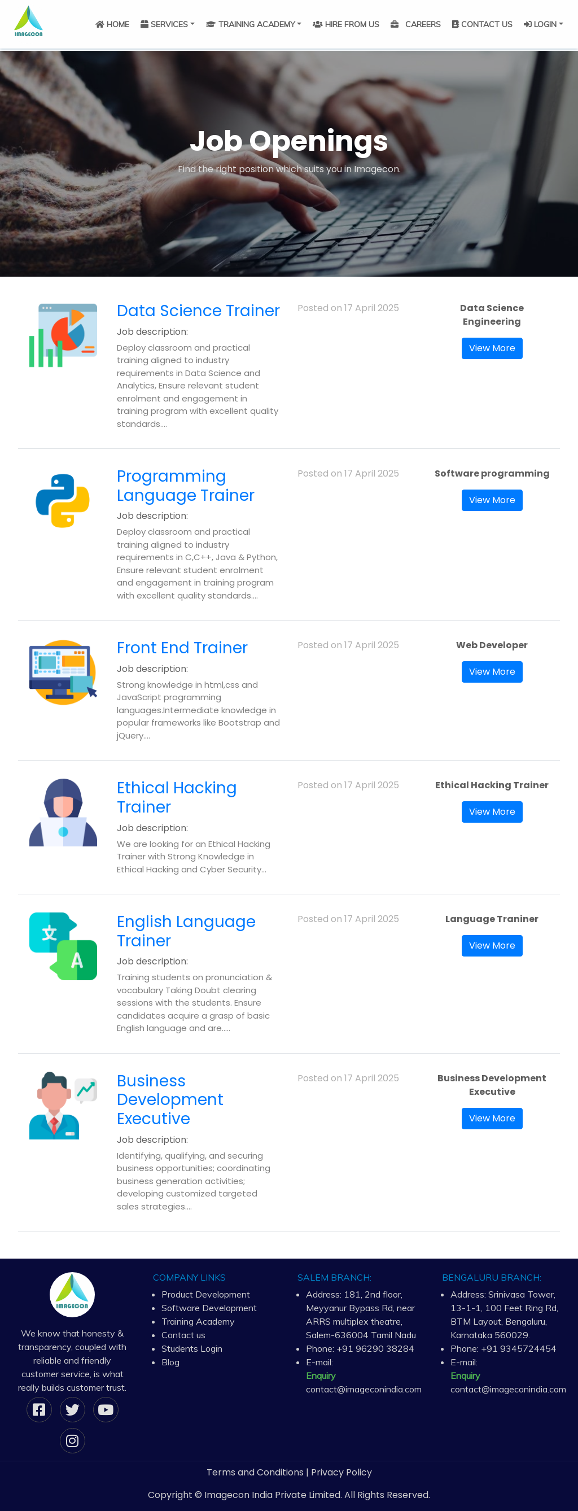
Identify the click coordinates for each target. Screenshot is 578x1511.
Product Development (205, 1294)
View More (492, 348)
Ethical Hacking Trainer (177, 797)
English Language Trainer (186, 931)
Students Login (191, 1348)
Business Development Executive (170, 1100)
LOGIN (540, 24)
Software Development (209, 1307)
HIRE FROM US (346, 24)
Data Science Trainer (198, 311)
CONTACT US (482, 24)
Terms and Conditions (255, 1472)
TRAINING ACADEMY (250, 24)
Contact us (183, 1334)
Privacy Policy (341, 1472)
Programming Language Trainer (186, 485)
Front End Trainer (182, 648)
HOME (112, 24)
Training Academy (198, 1321)
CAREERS (416, 24)
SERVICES (164, 24)
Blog (170, 1362)
